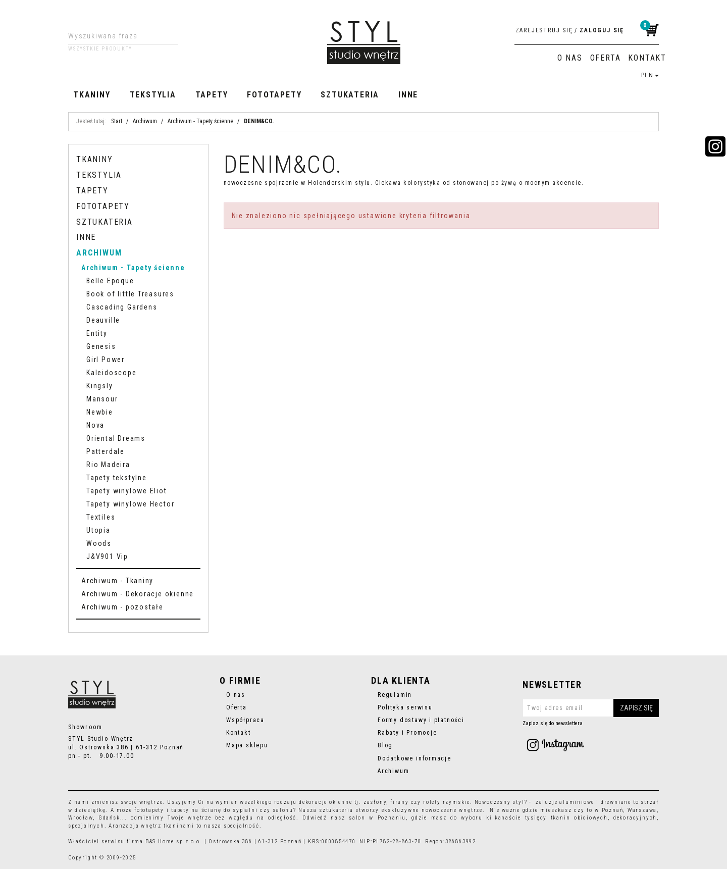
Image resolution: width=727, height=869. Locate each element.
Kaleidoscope (111, 373)
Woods (99, 543)
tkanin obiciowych (579, 817)
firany (399, 802)
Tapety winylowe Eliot (126, 491)
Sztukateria (350, 94)
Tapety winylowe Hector (130, 504)
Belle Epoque (110, 281)
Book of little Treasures (130, 294)
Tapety (211, 94)
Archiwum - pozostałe (122, 607)
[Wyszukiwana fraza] (115, 36)
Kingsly (99, 386)
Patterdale (105, 451)
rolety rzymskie (446, 802)
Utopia (98, 530)
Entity (97, 333)
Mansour (102, 399)
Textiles (100, 517)
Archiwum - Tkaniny (117, 581)
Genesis (101, 346)
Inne (408, 94)
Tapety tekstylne (116, 478)
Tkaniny (92, 94)
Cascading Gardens (121, 307)
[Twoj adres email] (591, 708)
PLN (650, 75)
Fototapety (274, 94)
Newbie (99, 412)
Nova (95, 425)
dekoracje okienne (325, 802)
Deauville (103, 320)
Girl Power (105, 359)
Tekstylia (153, 94)
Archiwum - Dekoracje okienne (137, 594)
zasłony (375, 802)
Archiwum (99, 253)
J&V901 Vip (107, 556)
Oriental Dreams (115, 438)
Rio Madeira (108, 465)
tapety (180, 810)
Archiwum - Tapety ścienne (133, 268)
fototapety (149, 810)
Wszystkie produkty (100, 49)
